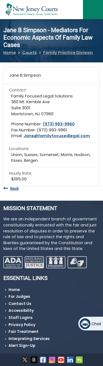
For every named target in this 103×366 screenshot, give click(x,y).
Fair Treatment (23, 331)
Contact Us (20, 303)
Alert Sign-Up (22, 345)
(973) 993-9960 (59, 124)
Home (9, 52)
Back (11, 188)
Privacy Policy (22, 324)
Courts (29, 52)
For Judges (19, 296)
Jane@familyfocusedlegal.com (57, 136)
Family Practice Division (68, 52)
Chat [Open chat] (96, 324)
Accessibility (21, 310)
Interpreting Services (29, 338)
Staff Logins (21, 317)
